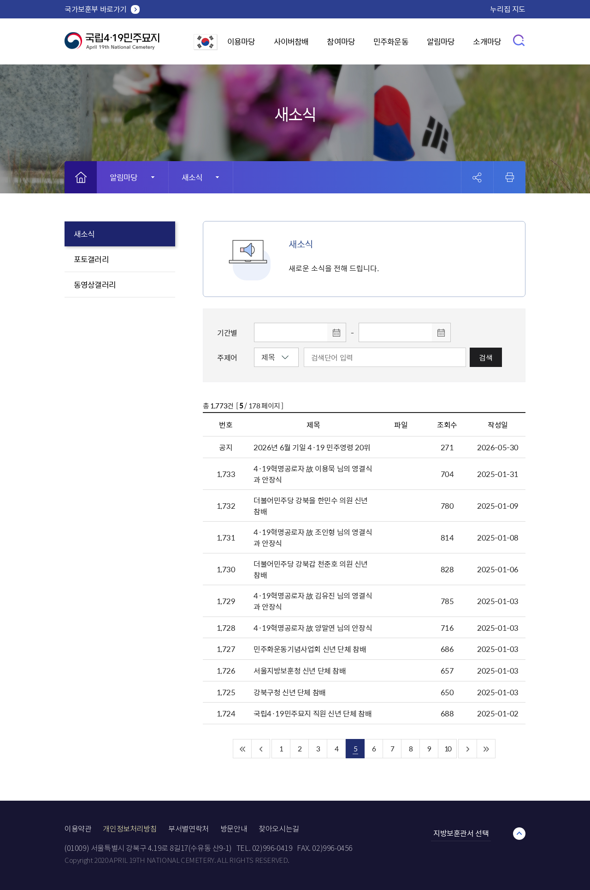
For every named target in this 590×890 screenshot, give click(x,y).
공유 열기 (477, 177)
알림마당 (441, 41)
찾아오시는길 (279, 829)
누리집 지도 (507, 8)
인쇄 (510, 177)
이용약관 (78, 829)
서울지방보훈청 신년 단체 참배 (300, 670)
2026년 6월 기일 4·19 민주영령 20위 (312, 447)
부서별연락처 (188, 829)
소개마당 (487, 41)
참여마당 (341, 41)
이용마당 (241, 41)
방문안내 (233, 829)
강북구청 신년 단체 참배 (290, 692)
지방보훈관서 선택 (461, 832)
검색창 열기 (519, 40)
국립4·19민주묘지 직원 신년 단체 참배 (313, 713)
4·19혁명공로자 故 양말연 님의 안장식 (313, 627)
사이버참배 (291, 41)
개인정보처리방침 (130, 829)
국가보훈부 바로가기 (96, 8)
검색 (486, 357)
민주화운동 (390, 41)
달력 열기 (336, 332)
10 (447, 748)
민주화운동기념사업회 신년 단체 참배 (310, 648)
